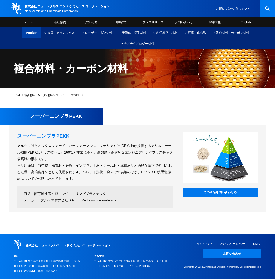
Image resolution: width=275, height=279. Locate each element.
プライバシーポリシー (232, 243)
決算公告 (91, 22)
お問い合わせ (184, 22)
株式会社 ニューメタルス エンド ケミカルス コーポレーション (67, 6)
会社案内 (60, 22)
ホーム (29, 22)
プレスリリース (152, 22)
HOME (17, 95)
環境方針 (122, 22)
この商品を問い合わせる (220, 192)
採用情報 (215, 22)
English (246, 22)
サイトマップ (204, 243)
